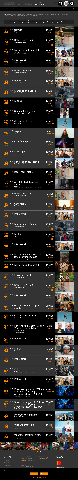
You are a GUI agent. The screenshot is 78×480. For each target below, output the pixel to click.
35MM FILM (24, 15)
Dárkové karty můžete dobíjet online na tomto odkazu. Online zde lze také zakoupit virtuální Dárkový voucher (39, 22)
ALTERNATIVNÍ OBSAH (50, 14)
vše (5, 14)
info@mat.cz (24, 460)
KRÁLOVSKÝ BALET (38, 14)
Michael (18, 101)
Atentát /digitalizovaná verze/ (26, 183)
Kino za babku (17, 14)
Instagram (47, 457)
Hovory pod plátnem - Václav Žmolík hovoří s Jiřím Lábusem (29, 328)
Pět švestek (20, 60)
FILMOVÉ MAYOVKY (15, 15)
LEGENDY (6, 15)
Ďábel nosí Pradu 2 (23, 40)
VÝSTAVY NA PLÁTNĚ (62, 14)
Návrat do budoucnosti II (26, 50)
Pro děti (9, 14)
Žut (16, 369)
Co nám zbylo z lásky (25, 121)
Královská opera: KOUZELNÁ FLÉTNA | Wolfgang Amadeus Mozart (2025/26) (29, 391)
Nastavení (34, 473)
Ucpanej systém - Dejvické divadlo (27, 306)
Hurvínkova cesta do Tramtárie (24, 276)
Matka (17, 349)
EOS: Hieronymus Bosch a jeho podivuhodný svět (27, 255)
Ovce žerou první (22, 141)
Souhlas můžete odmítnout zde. (39, 477)
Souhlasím (43, 473)
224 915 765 (40, 4)
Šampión (18, 30)
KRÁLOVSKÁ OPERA (27, 14)
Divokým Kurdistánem (25, 415)
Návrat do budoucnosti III (27, 265)
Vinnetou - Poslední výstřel (27, 435)
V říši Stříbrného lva (24, 425)
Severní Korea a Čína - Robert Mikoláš (25, 112)
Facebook (41, 457)
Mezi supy (19, 151)
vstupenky (49, 32)
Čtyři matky (20, 204)
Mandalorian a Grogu (25, 91)
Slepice (17, 131)
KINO (18, 4)
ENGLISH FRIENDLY (32, 15)
